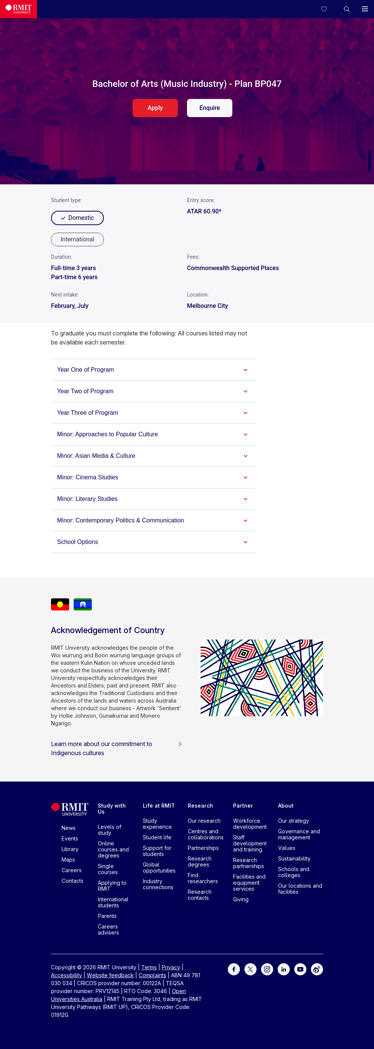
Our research (204, 820)
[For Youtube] (300, 969)
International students (113, 902)
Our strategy (293, 820)
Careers (72, 870)
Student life (157, 837)
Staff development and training (250, 843)
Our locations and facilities (300, 888)
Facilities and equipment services (249, 882)
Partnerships (203, 848)
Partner (243, 805)
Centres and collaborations (206, 834)
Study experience (157, 823)
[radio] (77, 239)
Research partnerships (248, 863)
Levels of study (109, 829)
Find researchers (203, 878)
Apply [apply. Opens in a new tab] (155, 107)
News (69, 828)
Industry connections (158, 884)
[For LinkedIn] (284, 969)
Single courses (108, 869)
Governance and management (299, 834)
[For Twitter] (250, 969)
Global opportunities (159, 867)
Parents (107, 916)
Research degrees (200, 861)
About (286, 805)
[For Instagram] (267, 969)
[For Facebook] (234, 969)
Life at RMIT (159, 805)
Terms (149, 967)
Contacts (72, 881)
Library (70, 849)
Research (200, 805)
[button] (347, 9)
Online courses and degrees (113, 849)
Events (70, 838)
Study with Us (112, 808)
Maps (68, 859)
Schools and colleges (293, 872)
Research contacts (200, 894)
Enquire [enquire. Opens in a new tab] (209, 107)
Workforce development (250, 823)
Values (286, 848)
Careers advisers (108, 929)
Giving (241, 899)
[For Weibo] (317, 969)
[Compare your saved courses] (329, 9)
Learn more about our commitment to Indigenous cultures (116, 748)
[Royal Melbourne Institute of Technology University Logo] (18, 9)
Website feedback (110, 975)
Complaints (152, 975)
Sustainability (294, 858)
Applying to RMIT (112, 885)
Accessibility (66, 975)
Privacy (171, 967)
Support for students (157, 851)
